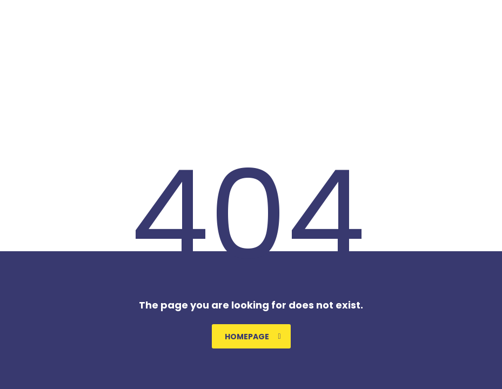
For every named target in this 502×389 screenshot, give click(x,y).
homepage (253, 336)
